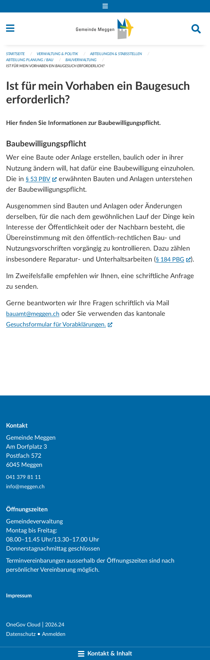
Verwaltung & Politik (57, 54)
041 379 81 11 (23, 477)
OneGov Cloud (23, 625)
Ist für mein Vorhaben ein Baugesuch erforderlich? (55, 66)
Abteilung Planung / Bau (29, 60)
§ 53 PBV (41, 178)
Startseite (15, 54)
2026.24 (54, 625)
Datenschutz (21, 634)
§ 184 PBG (173, 259)
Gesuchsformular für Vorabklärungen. (59, 324)
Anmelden (53, 634)
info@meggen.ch (25, 486)
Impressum (19, 595)
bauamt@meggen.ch (32, 314)
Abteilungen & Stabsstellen (116, 54)
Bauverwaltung (80, 60)
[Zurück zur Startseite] (105, 28)
